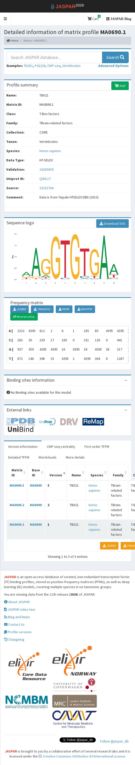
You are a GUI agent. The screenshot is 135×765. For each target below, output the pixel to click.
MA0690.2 (17, 505)
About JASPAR (17, 602)
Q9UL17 (45, 178)
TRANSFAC (42, 309)
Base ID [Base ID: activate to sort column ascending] (36, 472)
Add (120, 85)
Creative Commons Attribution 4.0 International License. (82, 756)
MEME (64, 309)
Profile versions (18, 632)
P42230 (40, 65)
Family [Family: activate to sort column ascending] (118, 475)
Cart (94, 18)
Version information (22, 446)
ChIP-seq (54, 65)
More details (75, 457)
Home (12, 40)
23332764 (46, 188)
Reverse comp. (24, 316)
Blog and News (17, 617)
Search (115, 57)
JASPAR (19, 309)
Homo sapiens (50, 151)
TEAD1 (28, 65)
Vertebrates (71, 65)
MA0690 (36, 485)
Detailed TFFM (18, 457)
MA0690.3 (17, 485)
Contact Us (14, 624)
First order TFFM (96, 446)
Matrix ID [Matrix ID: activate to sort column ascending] (17, 472)
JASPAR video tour (19, 609)
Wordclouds (47, 457)
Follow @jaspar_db (114, 741)
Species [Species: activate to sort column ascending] (97, 475)
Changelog (14, 639)
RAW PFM (84, 309)
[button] (5, 19)
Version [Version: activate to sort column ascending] (56, 475)
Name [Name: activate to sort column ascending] (76, 475)
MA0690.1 (17, 524)
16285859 (46, 169)
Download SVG (112, 223)
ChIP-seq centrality (61, 446)
